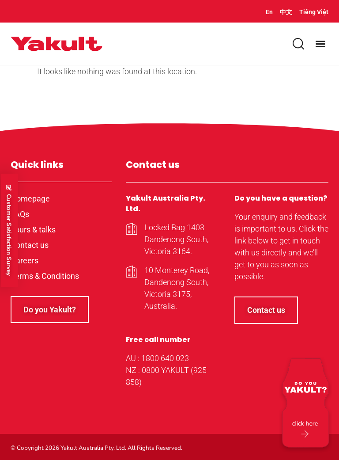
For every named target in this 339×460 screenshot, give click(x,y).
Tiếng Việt (313, 11)
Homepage (30, 198)
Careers (24, 260)
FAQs (20, 214)
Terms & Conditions (45, 276)
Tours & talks (33, 229)
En (269, 11)
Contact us (30, 245)
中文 (286, 11)
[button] (320, 44)
